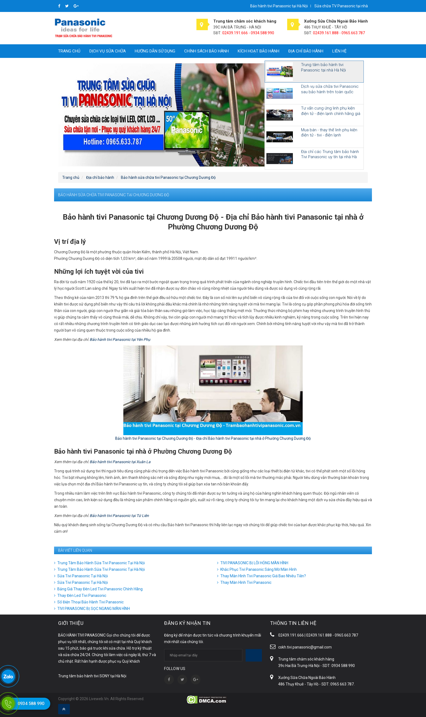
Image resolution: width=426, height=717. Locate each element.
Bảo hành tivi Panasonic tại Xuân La (120, 462)
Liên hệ (339, 51)
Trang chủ (69, 51)
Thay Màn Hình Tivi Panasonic (245, 582)
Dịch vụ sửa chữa (107, 51)
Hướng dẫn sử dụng (155, 51)
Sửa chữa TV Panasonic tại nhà (341, 6)
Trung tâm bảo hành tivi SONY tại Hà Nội (92, 676)
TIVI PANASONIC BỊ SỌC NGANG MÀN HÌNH (93, 608)
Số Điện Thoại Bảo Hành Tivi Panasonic (90, 602)
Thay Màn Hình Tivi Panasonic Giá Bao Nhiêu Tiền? (263, 576)
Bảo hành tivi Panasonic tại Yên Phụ (120, 339)
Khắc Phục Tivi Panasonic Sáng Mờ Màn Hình (258, 569)
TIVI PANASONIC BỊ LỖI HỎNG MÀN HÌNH (254, 563)
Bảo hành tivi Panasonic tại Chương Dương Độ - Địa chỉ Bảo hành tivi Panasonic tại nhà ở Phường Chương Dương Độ (213, 438)
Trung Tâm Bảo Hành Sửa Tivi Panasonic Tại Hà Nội (101, 563)
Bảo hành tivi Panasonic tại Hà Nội (279, 6)
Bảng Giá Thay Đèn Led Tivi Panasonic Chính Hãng (100, 589)
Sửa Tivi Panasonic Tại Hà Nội (82, 576)
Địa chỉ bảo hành (305, 51)
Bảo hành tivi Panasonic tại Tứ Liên (119, 515)
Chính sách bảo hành (206, 51)
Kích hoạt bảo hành (258, 51)
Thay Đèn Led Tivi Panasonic (81, 595)
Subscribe (254, 655)
